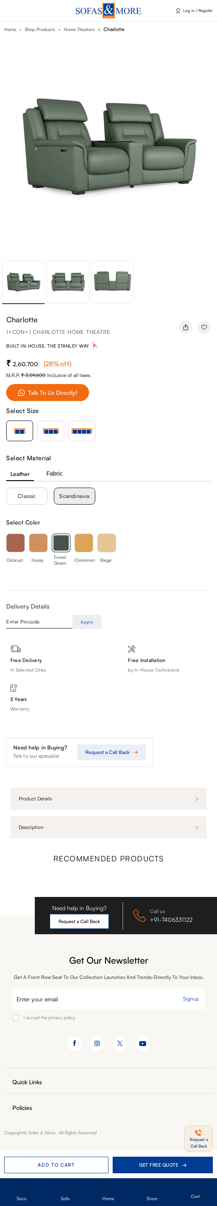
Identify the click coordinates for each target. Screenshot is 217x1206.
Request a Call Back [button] (79, 921)
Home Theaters (79, 29)
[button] (198, 1139)
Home (10, 29)
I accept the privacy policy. (50, 1017)
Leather (20, 473)
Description (31, 827)
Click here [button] (21, 10)
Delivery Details (28, 606)
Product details (35, 798)
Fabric (54, 473)
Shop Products (40, 29)
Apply (87, 621)
